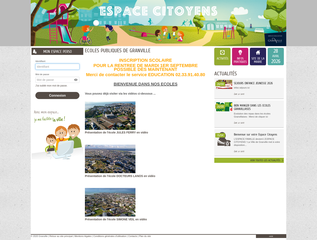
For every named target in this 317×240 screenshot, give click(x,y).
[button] (76, 80)
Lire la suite (239, 93)
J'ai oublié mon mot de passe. (51, 85)
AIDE (271, 236)
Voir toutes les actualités (265, 160)
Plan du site (145, 236)
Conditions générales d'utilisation (109, 236)
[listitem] (276, 56)
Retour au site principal (61, 236)
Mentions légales (82, 236)
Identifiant (40, 61)
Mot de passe (42, 74)
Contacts (132, 236)
